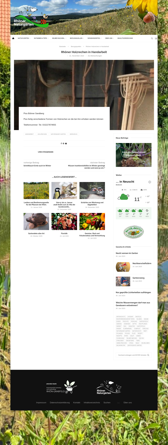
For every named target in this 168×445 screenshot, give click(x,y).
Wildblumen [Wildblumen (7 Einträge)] (145, 343)
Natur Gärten (23, 38)
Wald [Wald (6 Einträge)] (137, 343)
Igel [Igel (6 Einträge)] (125, 326)
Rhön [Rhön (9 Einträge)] (126, 336)
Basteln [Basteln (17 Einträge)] (138, 316)
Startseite (62, 46)
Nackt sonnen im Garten (127, 253)
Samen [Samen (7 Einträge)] (138, 336)
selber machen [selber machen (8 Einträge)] (132, 338)
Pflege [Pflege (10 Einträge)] (127, 333)
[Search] (152, 38)
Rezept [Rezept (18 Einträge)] (140, 333)
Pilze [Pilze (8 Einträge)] (133, 333)
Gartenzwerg (138, 278)
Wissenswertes (93, 38)
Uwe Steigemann (45, 152)
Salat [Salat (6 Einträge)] (132, 336)
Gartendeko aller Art (36, 233)
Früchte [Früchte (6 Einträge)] (126, 321)
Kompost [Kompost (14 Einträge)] (137, 328)
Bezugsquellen (76, 38)
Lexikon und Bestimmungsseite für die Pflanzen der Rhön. (36, 203)
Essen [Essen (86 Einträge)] (118, 321)
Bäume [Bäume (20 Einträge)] (146, 319)
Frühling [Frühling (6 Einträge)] (134, 321)
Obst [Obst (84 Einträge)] (145, 331)
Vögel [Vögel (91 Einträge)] (131, 343)
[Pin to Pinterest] (63, 143)
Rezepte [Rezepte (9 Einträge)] (119, 336)
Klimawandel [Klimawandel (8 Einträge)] (127, 328)
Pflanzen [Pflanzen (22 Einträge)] (119, 333)
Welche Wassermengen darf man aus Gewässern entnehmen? (133, 304)
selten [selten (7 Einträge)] (141, 338)
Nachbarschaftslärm (142, 263)
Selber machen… (58, 38)
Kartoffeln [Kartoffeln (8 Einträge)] (141, 326)
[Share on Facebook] (61, 143)
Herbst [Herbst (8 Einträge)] (118, 326)
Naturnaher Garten (58, 134)
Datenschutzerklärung (60, 402)
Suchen (107, 402)
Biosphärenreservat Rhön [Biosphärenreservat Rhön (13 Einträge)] (125, 319)
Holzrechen (42, 134)
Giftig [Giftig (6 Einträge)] (135, 324)
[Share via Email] (66, 143)
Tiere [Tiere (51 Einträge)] (138, 340)
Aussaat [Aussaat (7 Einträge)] (130, 316)
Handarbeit (29, 134)
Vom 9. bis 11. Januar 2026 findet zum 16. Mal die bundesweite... (64, 204)
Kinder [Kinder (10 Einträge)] (118, 328)
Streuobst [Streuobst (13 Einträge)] (120, 340)
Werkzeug (73, 134)
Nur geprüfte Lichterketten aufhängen (133, 292)
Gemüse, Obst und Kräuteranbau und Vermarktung (92, 234)
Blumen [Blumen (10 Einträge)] (139, 319)
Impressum (41, 402)
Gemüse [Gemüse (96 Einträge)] (119, 324)
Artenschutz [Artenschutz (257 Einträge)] (120, 316)
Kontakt (76, 402)
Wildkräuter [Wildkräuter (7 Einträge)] (120, 345)
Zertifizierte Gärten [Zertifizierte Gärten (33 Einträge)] (135, 345)
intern (118, 402)
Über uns (108, 38)
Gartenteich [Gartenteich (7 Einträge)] (143, 321)
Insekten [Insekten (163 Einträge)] (132, 326)
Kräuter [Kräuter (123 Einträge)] (145, 328)
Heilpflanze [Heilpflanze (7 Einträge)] (143, 324)
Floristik (64, 233)
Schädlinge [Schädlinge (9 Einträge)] (120, 338)
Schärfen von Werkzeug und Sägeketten (92, 203)
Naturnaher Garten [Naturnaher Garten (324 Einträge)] (123, 331)
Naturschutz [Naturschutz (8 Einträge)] (136, 331)
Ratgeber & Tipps (40, 38)
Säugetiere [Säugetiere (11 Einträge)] (130, 340)
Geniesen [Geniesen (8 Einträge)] (127, 324)
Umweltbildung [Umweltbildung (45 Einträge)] (121, 343)
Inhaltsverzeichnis (125, 38)
